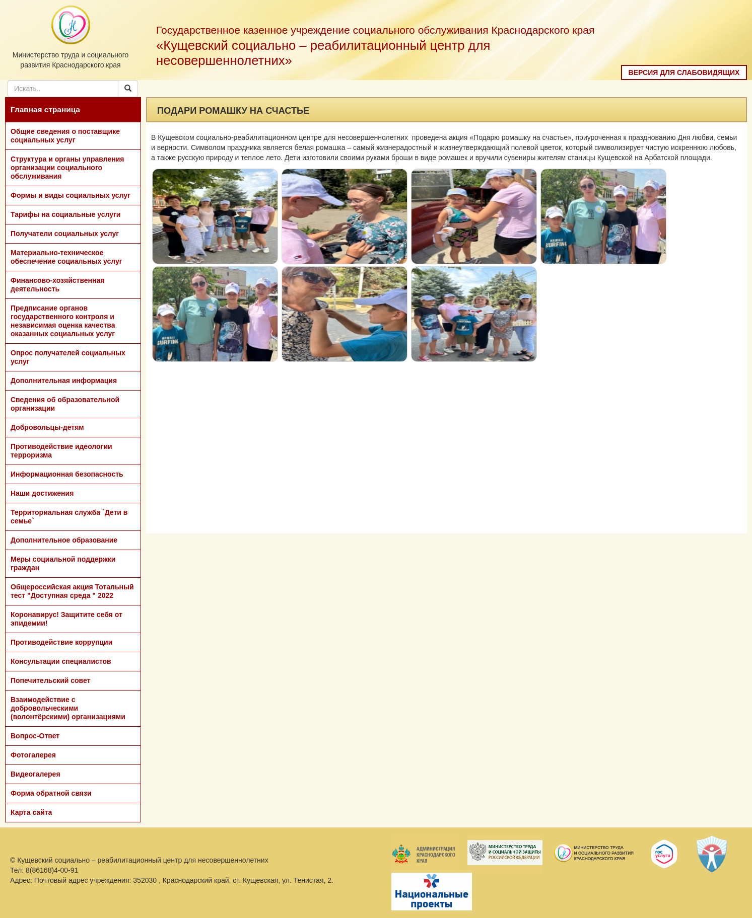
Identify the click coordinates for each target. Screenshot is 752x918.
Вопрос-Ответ (35, 736)
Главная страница (45, 109)
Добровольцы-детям (47, 427)
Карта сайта (31, 812)
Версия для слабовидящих (684, 72)
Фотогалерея (33, 755)
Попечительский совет (51, 680)
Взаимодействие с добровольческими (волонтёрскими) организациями (68, 708)
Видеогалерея (35, 774)
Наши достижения (42, 493)
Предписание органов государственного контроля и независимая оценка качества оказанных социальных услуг (63, 321)
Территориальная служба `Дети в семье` (69, 516)
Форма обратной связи (51, 793)
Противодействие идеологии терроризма (61, 450)
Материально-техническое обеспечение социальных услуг (66, 257)
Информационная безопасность (67, 474)
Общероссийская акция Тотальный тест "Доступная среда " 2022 (72, 591)
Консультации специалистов (61, 661)
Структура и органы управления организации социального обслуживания (67, 167)
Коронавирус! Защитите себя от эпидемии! (66, 618)
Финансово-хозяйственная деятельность (57, 284)
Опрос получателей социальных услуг (68, 357)
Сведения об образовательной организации (65, 404)
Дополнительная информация (64, 380)
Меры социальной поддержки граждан (63, 563)
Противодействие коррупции (61, 642)
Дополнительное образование (64, 540)
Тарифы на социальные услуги (65, 214)
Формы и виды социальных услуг (70, 195)
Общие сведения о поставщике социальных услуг (65, 135)
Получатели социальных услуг (65, 234)
